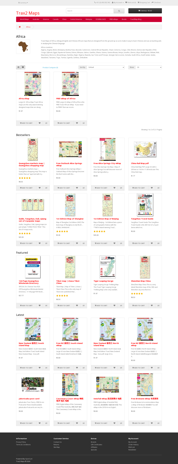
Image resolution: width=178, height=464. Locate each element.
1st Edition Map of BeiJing (106, 218)
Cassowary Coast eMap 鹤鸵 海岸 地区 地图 (69, 399)
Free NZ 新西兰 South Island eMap (69, 344)
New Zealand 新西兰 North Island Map (106, 344)
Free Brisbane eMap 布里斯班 (144, 398)
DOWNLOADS (101, 19)
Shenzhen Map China (141, 281)
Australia (36, 19)
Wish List (131, 447)
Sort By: (82, 67)
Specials (94, 450)
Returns (56, 445)
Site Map (57, 447)
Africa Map (24, 98)
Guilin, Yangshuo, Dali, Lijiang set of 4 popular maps (32, 219)
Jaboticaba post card (29, 398)
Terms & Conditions (23, 445)
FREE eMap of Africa (65, 98)
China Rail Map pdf (140, 163)
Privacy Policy (21, 442)
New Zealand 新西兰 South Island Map (31, 344)
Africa (28, 27)
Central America (76, 19)
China (64, 19)
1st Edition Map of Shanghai (69, 218)
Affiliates (94, 447)
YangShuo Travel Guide (142, 218)
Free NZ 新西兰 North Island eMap (144, 344)
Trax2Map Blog (135, 19)
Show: (132, 67)
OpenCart (28, 459)
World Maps (24, 19)
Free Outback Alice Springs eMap (69, 164)
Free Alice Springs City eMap (107, 163)
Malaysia (89, 19)
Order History (133, 445)
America (46, 19)
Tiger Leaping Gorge (103, 281)
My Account (132, 442)
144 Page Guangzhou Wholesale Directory (29, 282)
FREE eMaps (114, 19)
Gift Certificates (96, 445)
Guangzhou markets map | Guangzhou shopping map (31, 164)
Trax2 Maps (28, 13)
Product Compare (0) (50, 67)
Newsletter (132, 450)
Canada (55, 19)
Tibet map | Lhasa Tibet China (68, 282)
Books (124, 19)
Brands (93, 442)
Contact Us (58, 442)
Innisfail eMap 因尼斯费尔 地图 (107, 398)
